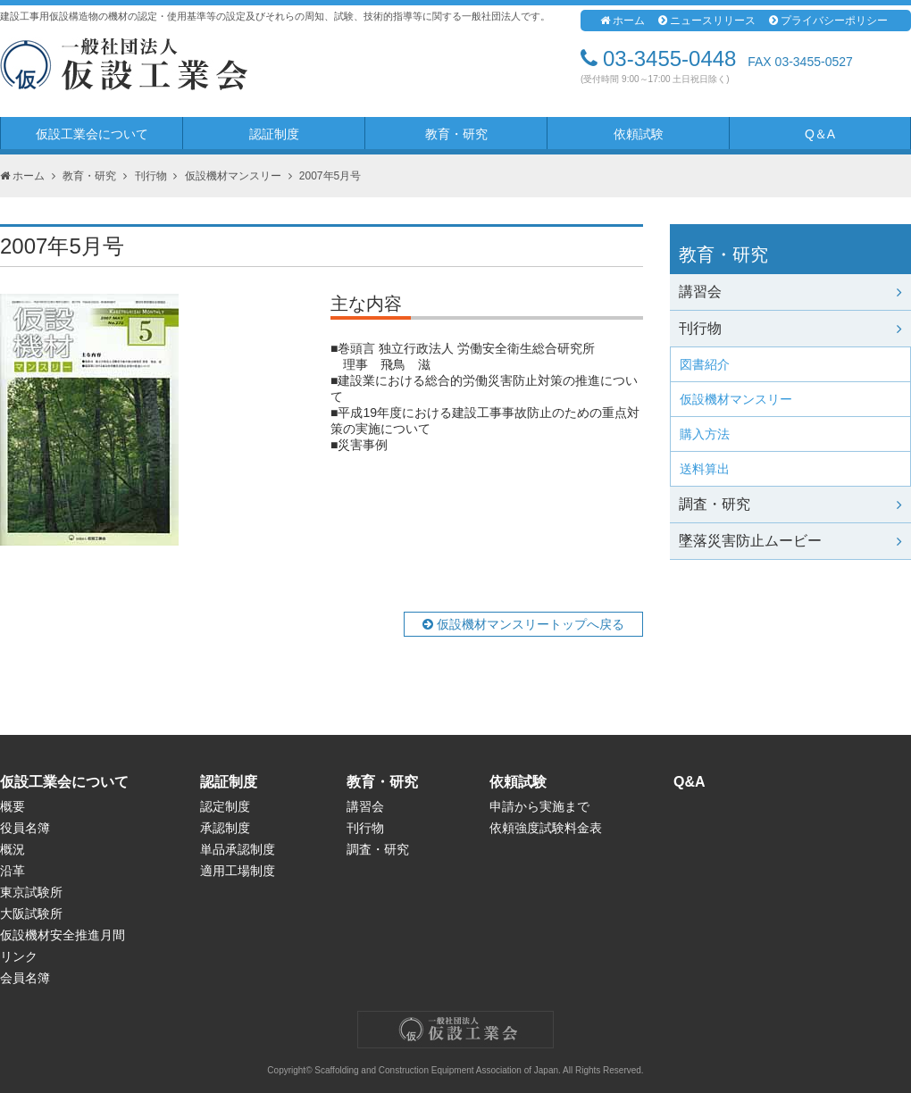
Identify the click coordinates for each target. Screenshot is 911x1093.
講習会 (790, 291)
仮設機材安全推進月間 (62, 935)
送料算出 (705, 469)
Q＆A (820, 134)
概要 (12, 806)
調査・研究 (790, 504)
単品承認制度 (237, 849)
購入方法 (705, 434)
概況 (12, 849)
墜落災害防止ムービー (790, 540)
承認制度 (225, 828)
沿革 (12, 871)
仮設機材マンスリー (233, 176)
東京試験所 (31, 892)
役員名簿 (25, 828)
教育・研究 (456, 134)
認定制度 (225, 806)
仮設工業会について (92, 134)
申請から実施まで (539, 806)
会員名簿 (25, 978)
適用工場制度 (237, 871)
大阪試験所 (31, 913)
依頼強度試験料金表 (545, 828)
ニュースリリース (707, 20)
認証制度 (274, 134)
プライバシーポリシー (828, 20)
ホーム (622, 20)
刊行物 (151, 176)
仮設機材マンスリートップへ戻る (523, 624)
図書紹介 (705, 364)
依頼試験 (639, 134)
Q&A (689, 781)
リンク (19, 956)
